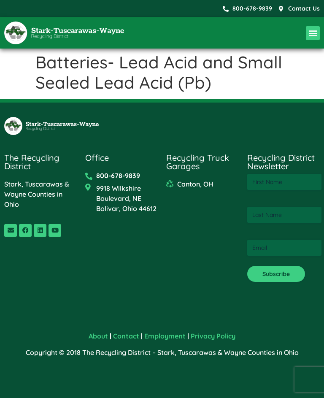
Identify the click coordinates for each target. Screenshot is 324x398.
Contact (126, 336)
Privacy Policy (213, 336)
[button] (313, 33)
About (98, 336)
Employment (165, 336)
